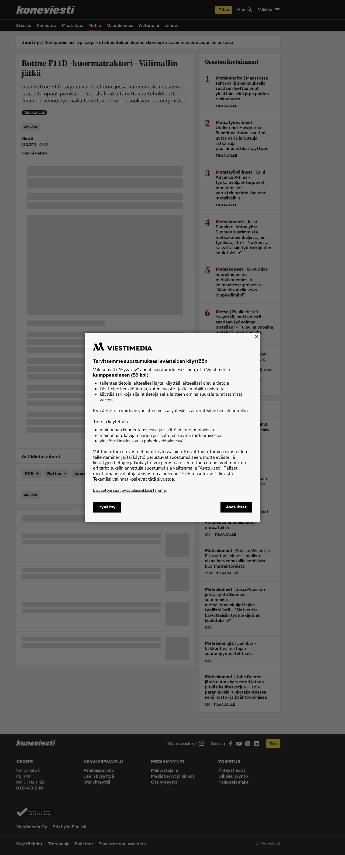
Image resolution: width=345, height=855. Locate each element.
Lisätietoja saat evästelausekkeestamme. (130, 490)
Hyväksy (107, 507)
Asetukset (236, 507)
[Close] (256, 336)
